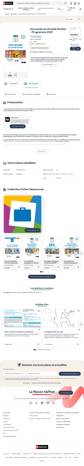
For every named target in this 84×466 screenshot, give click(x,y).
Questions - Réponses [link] (57, 457)
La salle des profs (74, 9)
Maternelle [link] (6, 415)
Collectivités (59, 415)
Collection (51, 94)
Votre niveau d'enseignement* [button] (13, 373)
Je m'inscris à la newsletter (69, 374)
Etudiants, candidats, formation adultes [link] (40, 418)
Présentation (10, 94)
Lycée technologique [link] (9, 427)
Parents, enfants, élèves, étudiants (40, 412)
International (60, 427)
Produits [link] (42, 461)
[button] (15, 49)
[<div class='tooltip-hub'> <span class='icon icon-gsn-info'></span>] (80, 39)
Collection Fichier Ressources (39, 48)
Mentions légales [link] (16, 453)
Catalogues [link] (33, 457)
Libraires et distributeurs (63, 421)
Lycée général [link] (7, 424)
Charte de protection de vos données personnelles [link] (47, 453)
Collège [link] (5, 421)
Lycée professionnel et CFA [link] (10, 430)
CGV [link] (70, 457)
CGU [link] (66, 457)
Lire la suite (41, 151)
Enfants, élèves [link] (34, 415)
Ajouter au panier (74, 49)
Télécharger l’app (16, 126)
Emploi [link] (78, 453)
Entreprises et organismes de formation (67, 412)
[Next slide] (81, 253)
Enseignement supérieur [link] (9, 436)
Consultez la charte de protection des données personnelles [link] (46, 382)
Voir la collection (31, 230)
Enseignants (6, 412)
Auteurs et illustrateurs (63, 418)
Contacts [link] (76, 457)
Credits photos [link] (27, 453)
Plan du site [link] (7, 453)
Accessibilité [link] (9, 457)
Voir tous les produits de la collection (41, 277)
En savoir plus (26, 382)
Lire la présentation (47, 64)
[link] (30, 403)
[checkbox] (4, 378)
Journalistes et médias (62, 424)
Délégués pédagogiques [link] (21, 457)
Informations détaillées (31, 94)
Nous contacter (60, 8)
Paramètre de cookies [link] (69, 453)
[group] (10, 75)
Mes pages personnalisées (46, 8)
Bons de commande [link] (43, 457)
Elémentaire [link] (6, 418)
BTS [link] (4, 433)
